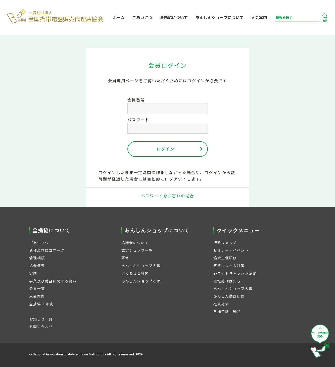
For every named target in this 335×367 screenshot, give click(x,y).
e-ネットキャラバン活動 (235, 273)
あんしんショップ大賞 (141, 265)
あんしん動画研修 (229, 296)
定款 (33, 273)
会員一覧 (37, 288)
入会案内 (259, 17)
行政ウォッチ (225, 242)
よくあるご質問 (135, 273)
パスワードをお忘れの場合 (167, 196)
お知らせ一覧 (41, 318)
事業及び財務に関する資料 (52, 280)
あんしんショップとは (141, 280)
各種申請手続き (227, 311)
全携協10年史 (41, 303)
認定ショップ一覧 (137, 250)
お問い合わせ (41, 326)
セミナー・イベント (231, 250)
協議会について (135, 242)
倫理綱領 (37, 257)
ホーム (119, 17)
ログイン (165, 149)
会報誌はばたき (227, 280)
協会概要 (37, 265)
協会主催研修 (225, 257)
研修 (125, 257)
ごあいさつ (142, 17)
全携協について (174, 17)
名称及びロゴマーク (47, 250)
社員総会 (221, 303)
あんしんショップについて (219, 17)
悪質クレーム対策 (229, 265)
